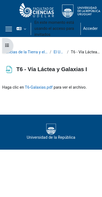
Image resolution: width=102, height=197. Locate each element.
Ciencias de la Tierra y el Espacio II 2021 (25, 52)
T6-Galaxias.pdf (38, 87)
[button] (21, 29)
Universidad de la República (51, 132)
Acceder (90, 28)
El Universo (59, 52)
